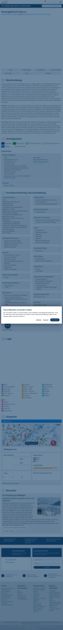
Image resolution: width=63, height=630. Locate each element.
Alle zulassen (54, 320)
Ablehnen (38, 320)
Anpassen (45, 320)
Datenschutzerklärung (42, 314)
